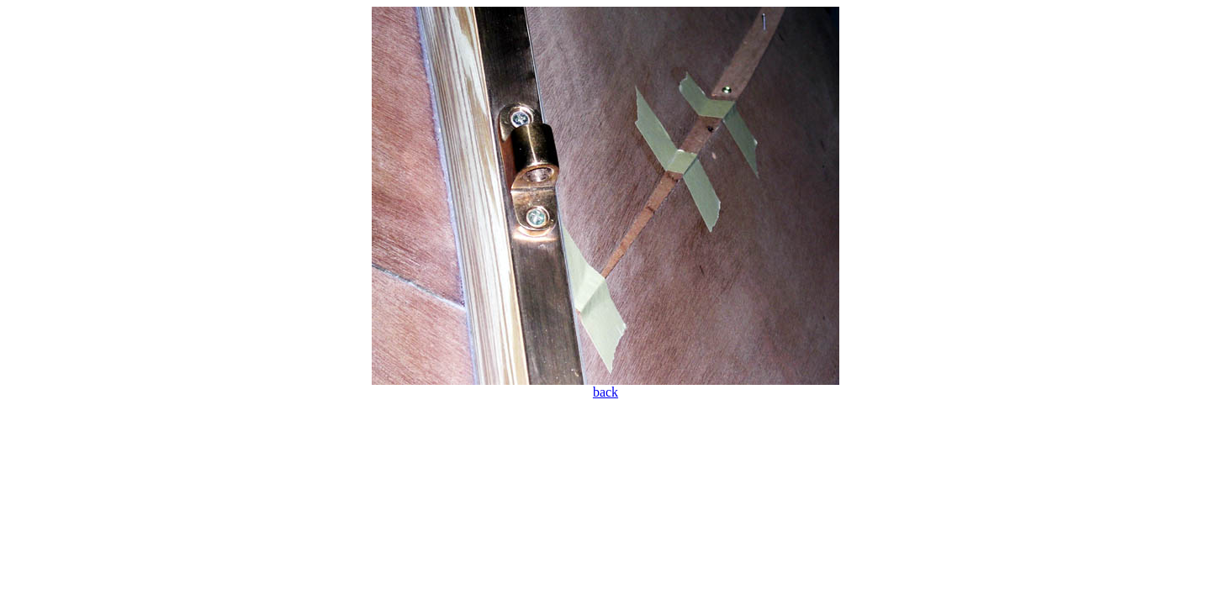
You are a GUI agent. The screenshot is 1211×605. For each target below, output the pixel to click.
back (605, 392)
